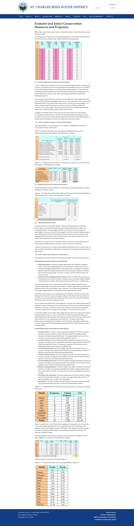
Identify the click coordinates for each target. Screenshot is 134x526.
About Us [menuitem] (28, 16)
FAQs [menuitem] (84, 16)
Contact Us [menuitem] (109, 16)
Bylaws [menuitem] (68, 16)
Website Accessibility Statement (105, 517)
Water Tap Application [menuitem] (95, 16)
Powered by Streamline (103, 519)
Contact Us (112, 4)
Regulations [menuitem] (58, 16)
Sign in (114, 519)
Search (113, 8)
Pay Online (103, 4)
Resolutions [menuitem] (77, 16)
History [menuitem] (37, 16)
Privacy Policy (111, 512)
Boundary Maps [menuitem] (47, 16)
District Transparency (108, 515)
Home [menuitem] (21, 16)
